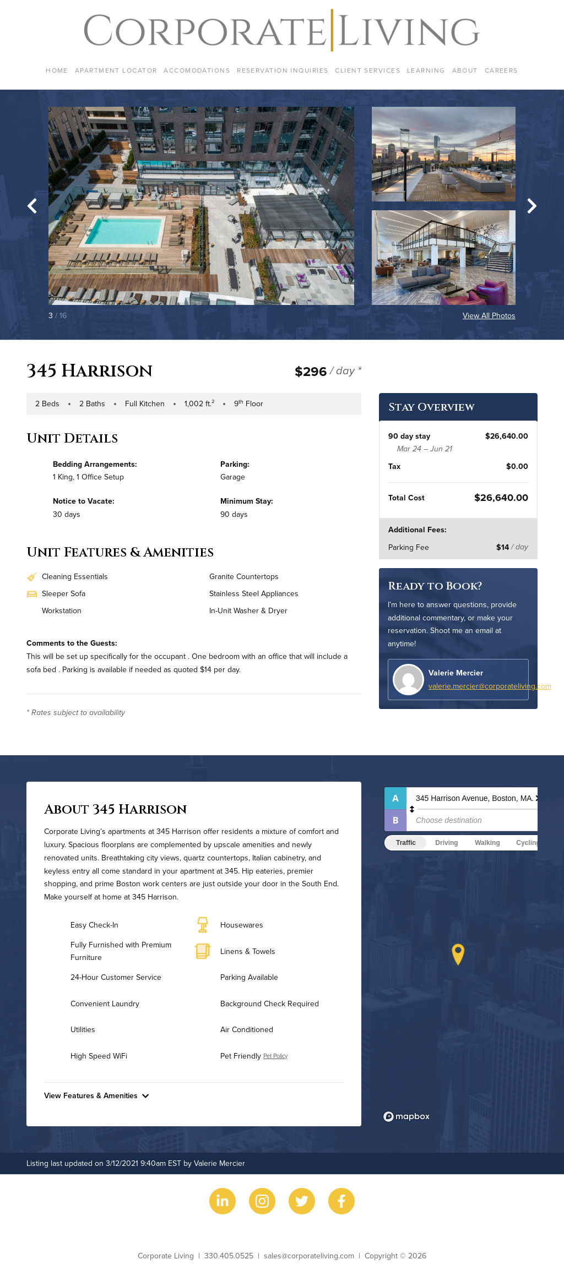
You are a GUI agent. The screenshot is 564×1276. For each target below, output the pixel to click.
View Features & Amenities (96, 1095)
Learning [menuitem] (426, 70)
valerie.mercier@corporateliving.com (490, 685)
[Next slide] (532, 206)
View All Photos (489, 315)
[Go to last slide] (31, 206)
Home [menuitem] (57, 70)
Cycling (528, 843)
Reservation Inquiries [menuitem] (282, 70)
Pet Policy (275, 1055)
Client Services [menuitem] (367, 70)
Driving (446, 843)
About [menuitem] (465, 70)
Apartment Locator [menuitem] (116, 70)
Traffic (406, 843)
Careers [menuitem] (501, 70)
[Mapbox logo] (406, 1116)
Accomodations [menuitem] (197, 70)
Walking (487, 843)
